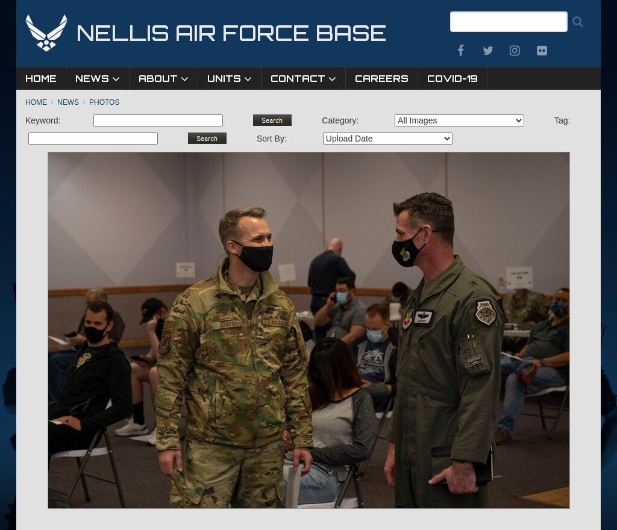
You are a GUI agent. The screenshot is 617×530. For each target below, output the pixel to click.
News (97, 78)
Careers (382, 78)
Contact (303, 78)
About (164, 78)
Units (229, 78)
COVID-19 (452, 78)
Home (41, 78)
